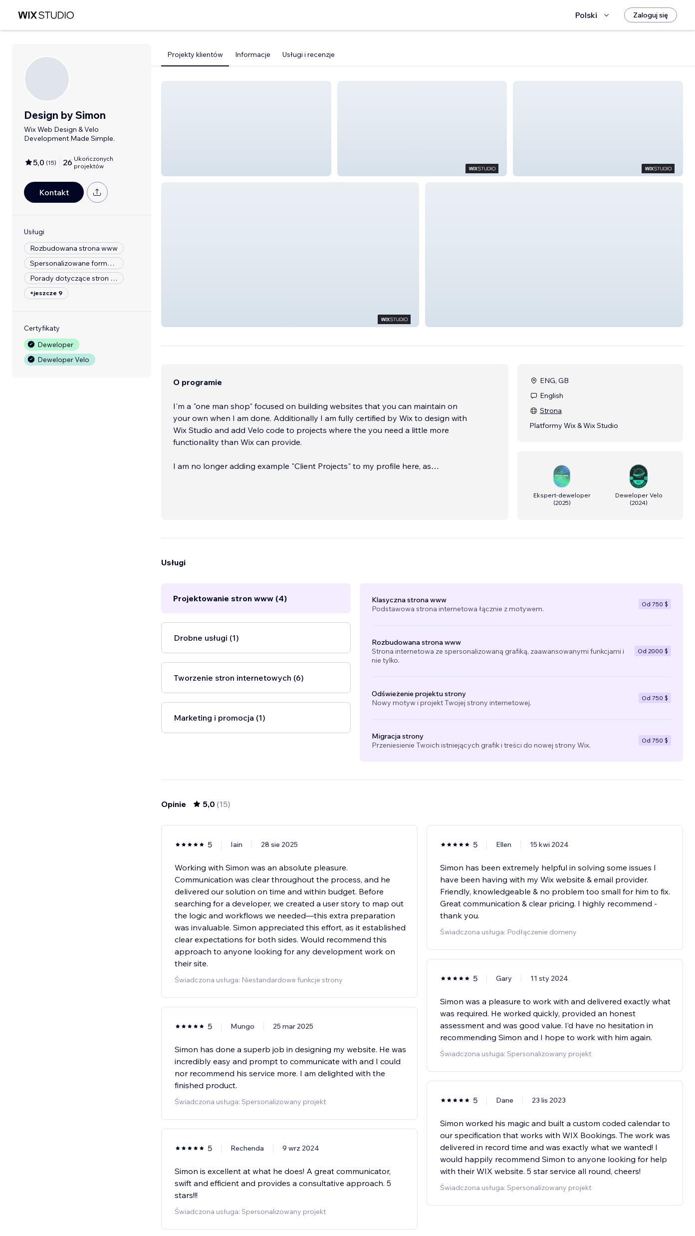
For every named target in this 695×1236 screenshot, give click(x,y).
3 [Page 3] (440, 1199)
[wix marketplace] (46, 15)
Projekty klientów (195, 54)
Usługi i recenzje (308, 54)
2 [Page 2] (422, 1199)
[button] (246, 128)
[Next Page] (458, 1199)
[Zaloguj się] (650, 14)
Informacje (252, 54)
